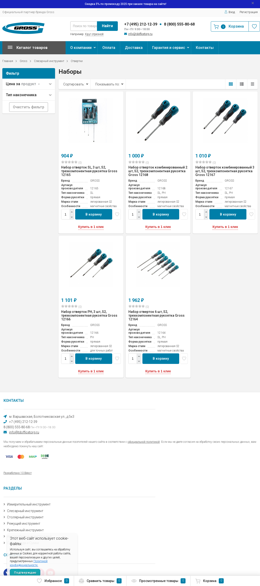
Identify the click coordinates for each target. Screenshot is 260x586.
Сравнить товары (100, 581)
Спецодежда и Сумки (23, 543)
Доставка (134, 47)
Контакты (205, 47)
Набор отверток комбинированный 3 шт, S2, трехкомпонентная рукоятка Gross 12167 (224, 171)
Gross (23, 61)
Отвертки (77, 61)
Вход (229, 12)
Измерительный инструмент (29, 504)
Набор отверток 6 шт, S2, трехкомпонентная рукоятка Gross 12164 (156, 315)
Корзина (209, 581)
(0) (71, 162)
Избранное (53, 581)
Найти (107, 26)
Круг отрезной (94, 34)
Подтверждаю (25, 572)
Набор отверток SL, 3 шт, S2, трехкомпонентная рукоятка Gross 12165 (89, 171)
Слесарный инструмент (49, 61)
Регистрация (249, 12)
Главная (7, 61)
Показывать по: (107, 84)
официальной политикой (144, 441)
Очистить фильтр (28, 107)
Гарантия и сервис (168, 47)
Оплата (108, 47)
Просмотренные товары (158, 581)
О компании (81, 47)
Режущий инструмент (23, 523)
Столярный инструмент (25, 517)
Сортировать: (74, 84)
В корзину (94, 214)
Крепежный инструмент (25, 530)
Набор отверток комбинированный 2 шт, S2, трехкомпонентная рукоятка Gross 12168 (157, 171)
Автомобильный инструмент (29, 536)
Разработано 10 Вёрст (18, 473)
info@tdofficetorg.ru (140, 34)
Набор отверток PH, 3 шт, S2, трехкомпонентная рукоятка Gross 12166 (89, 315)
